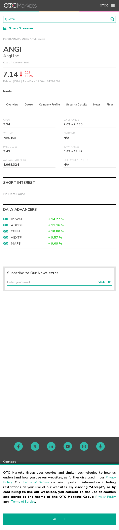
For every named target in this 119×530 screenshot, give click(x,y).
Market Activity (11, 38)
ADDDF (17, 225)
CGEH (15, 231)
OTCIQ (104, 5)
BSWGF (17, 219)
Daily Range (71, 120)
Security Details (76, 104)
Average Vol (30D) (14, 160)
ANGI (33, 38)
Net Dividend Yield (76, 160)
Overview (12, 104)
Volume (8, 133)
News (97, 104)
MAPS (16, 244)
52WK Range (71, 146)
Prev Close (10, 146)
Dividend (69, 133)
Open (6, 120)
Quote (29, 104)
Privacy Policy (105, 497)
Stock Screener (18, 28)
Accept (59, 519)
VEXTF (16, 237)
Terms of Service (36, 482)
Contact (9, 462)
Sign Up (104, 282)
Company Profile (49, 104)
